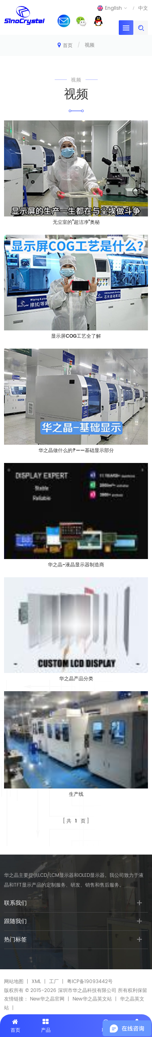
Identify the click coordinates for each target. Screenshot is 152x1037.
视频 (89, 45)
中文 (143, 8)
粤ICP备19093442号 (90, 982)
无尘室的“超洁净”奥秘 (76, 222)
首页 (65, 45)
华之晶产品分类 (76, 679)
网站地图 (14, 982)
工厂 (54, 982)
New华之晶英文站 (92, 999)
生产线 (76, 794)
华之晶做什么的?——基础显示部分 (76, 450)
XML (36, 982)
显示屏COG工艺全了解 (76, 336)
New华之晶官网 (47, 999)
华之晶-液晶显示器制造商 (76, 565)
